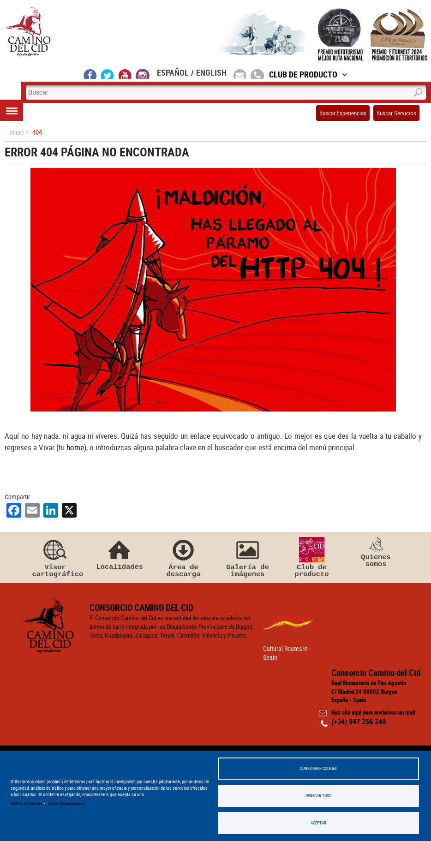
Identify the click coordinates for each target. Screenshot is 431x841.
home (75, 447)
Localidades (119, 554)
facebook (90, 74)
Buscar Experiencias (342, 113)
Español (173, 72)
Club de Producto (308, 74)
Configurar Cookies (318, 768)
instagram (143, 74)
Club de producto (312, 558)
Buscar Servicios (396, 113)
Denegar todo (318, 795)
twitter (107, 74)
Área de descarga (184, 558)
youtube (125, 74)
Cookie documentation (66, 803)
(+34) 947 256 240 (358, 721)
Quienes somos (376, 552)
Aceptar (318, 822)
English (211, 72)
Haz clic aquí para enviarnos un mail (373, 712)
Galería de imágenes (248, 558)
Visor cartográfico (55, 558)
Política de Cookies (26, 803)
